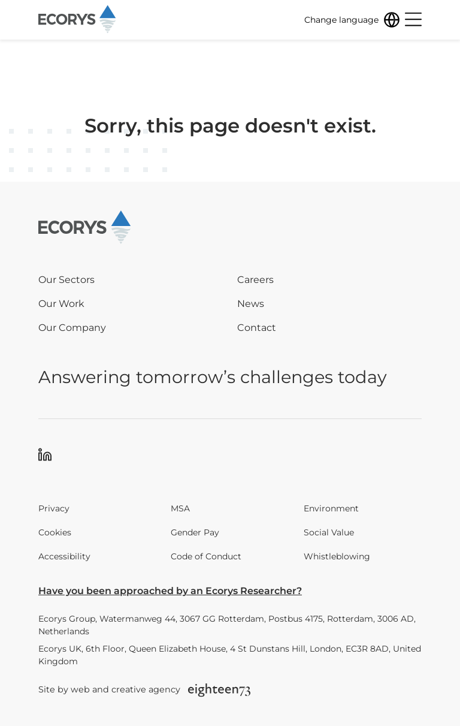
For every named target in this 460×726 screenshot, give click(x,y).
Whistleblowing (337, 556)
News (250, 303)
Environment (331, 508)
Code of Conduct (206, 556)
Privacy (53, 508)
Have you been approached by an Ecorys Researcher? (170, 591)
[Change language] (352, 19)
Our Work (61, 303)
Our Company (72, 327)
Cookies (54, 532)
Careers (255, 279)
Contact (256, 327)
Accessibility (64, 556)
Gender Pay (195, 532)
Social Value (329, 532)
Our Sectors (66, 279)
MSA (180, 508)
